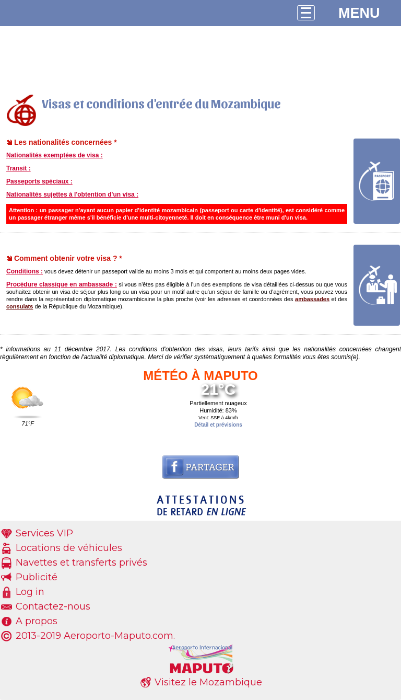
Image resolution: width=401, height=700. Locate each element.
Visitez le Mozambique (208, 682)
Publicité (36, 577)
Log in (30, 592)
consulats (19, 306)
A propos (36, 621)
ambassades (312, 299)
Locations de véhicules (69, 548)
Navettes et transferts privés (81, 562)
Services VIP (44, 533)
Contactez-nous (53, 606)
